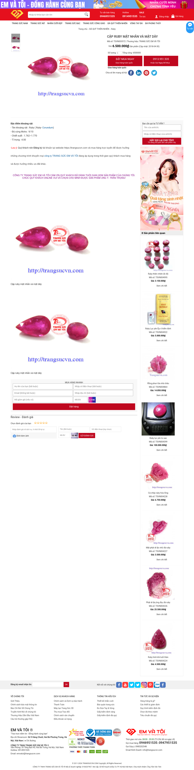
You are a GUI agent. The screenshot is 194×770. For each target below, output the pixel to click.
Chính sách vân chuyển (64, 715)
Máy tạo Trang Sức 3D (64, 708)
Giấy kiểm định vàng (106, 712)
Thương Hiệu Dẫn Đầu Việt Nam (25, 715)
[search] (87, 15)
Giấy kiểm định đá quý (107, 715)
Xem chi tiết (161, 286)
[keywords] (54, 15)
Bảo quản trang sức (105, 704)
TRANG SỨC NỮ (37, 23)
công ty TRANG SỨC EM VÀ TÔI (61, 156)
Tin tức (142, 16)
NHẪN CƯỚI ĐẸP (54, 23)
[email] (47, 684)
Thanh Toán (59, 704)
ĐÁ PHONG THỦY (153, 23)
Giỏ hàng (177, 16)
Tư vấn (190, 29)
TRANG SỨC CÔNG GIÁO (94, 23)
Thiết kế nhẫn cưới (105, 701)
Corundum (47, 127)
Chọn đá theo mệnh (149, 712)
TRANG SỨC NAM (20, 23)
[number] (119, 52)
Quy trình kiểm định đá (150, 708)
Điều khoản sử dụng (63, 719)
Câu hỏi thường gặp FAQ (21, 719)
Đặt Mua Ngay (125, 61)
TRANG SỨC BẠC (72, 23)
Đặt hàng (74, 406)
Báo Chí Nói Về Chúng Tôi (22, 708)
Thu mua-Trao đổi (62, 712)
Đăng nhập (162, 16)
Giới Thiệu (15, 701)
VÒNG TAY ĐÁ (136, 23)
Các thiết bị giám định (150, 704)
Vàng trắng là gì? (147, 701)
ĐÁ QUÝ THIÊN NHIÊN (117, 23)
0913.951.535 (161, 61)
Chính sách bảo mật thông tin (24, 704)
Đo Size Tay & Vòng (105, 708)
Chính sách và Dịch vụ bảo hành (68, 701)
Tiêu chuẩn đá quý (148, 715)
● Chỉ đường (30, 740)
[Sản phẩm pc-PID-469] (161, 189)
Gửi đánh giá (86, 436)
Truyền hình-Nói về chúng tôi (23, 712)
